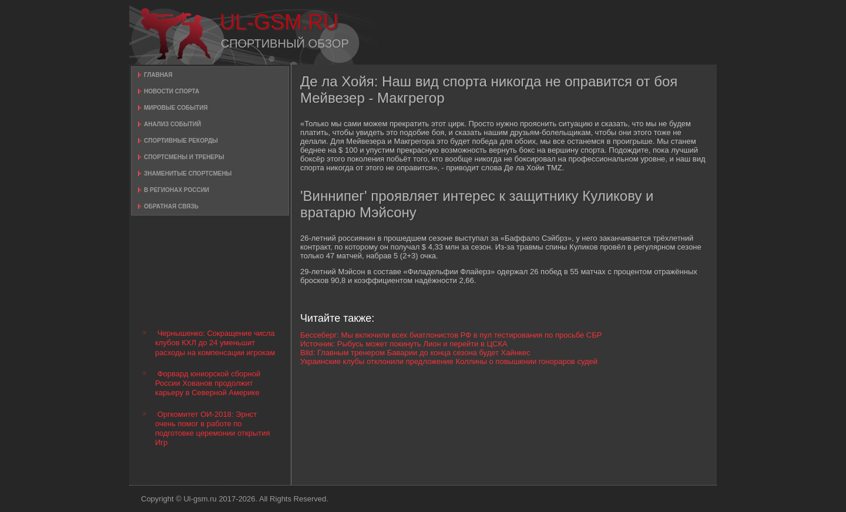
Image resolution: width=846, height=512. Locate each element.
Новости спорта (171, 91)
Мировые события (176, 108)
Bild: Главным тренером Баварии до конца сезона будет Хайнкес (415, 352)
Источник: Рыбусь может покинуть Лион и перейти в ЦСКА (404, 343)
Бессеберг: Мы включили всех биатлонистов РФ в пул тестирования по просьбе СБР (451, 335)
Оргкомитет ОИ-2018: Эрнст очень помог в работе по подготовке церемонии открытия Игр (212, 428)
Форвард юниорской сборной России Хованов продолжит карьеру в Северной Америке (207, 383)
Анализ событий (172, 124)
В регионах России (176, 190)
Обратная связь (171, 206)
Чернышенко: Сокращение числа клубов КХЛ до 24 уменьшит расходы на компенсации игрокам (215, 343)
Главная (158, 75)
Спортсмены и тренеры (184, 157)
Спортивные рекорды (181, 140)
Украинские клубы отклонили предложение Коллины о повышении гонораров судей (448, 361)
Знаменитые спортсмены (187, 173)
